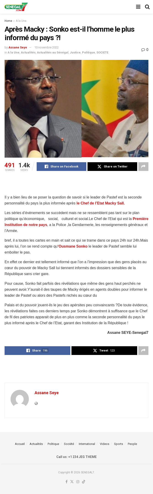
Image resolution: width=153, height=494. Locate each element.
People (132, 444)
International (87, 444)
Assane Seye (17, 47)
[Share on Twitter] (112, 166)
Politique (88, 52)
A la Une (21, 20)
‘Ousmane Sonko (72, 246)
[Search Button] (147, 7)
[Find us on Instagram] (77, 482)
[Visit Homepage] (16, 6)
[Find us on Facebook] (67, 482)
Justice (75, 52)
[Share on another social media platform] (143, 166)
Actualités (28, 52)
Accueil (20, 444)
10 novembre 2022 (46, 47)
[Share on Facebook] (61, 166)
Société (69, 444)
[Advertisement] (76, 182)
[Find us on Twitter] (72, 482)
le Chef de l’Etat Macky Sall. (100, 203)
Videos (104, 444)
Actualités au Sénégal (52, 52)
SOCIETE (102, 52)
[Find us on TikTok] (83, 482)
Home (8, 20)
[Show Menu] (138, 7)
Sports (118, 444)
